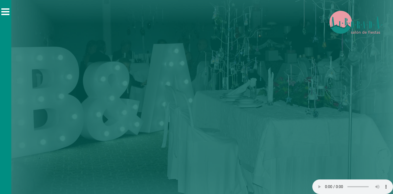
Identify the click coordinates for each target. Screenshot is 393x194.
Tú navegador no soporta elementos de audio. (352, 186)
